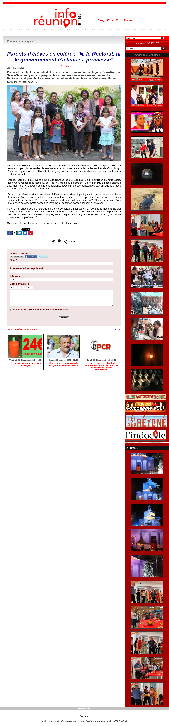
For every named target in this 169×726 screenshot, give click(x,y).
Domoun (129, 20)
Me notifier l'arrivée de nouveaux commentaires (41, 309)
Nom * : (14, 260)
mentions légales (84, 708)
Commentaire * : (19, 284)
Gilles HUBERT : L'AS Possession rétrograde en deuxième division (63, 364)
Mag (119, 20)
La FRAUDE (132, 448)
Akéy (101, 20)
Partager (70, 241)
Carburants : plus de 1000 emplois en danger (25, 364)
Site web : (15, 276)
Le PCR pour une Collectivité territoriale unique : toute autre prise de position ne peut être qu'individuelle (101, 365)
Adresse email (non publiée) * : (28, 268)
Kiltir (110, 20)
